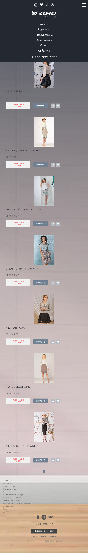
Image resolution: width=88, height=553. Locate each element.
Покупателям (44, 34)
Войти (52, 4)
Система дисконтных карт (13, 495)
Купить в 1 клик (18, 105)
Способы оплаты (9, 486)
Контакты (44, 40)
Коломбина (15, 92)
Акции (44, 24)
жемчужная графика (22, 269)
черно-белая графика (22, 446)
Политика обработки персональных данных (44, 541)
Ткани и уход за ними (11, 500)
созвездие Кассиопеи (22, 151)
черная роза (15, 328)
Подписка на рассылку (44, 531)
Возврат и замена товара (12, 497)
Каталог (44, 29)
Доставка (6, 512)
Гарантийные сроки (10, 492)
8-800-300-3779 (44, 57)
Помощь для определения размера (16, 503)
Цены (5, 509)
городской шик (18, 387)
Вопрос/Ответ (8, 506)
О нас (44, 45)
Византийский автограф (24, 210)
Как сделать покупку (11, 489)
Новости (44, 50)
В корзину (40, 105)
